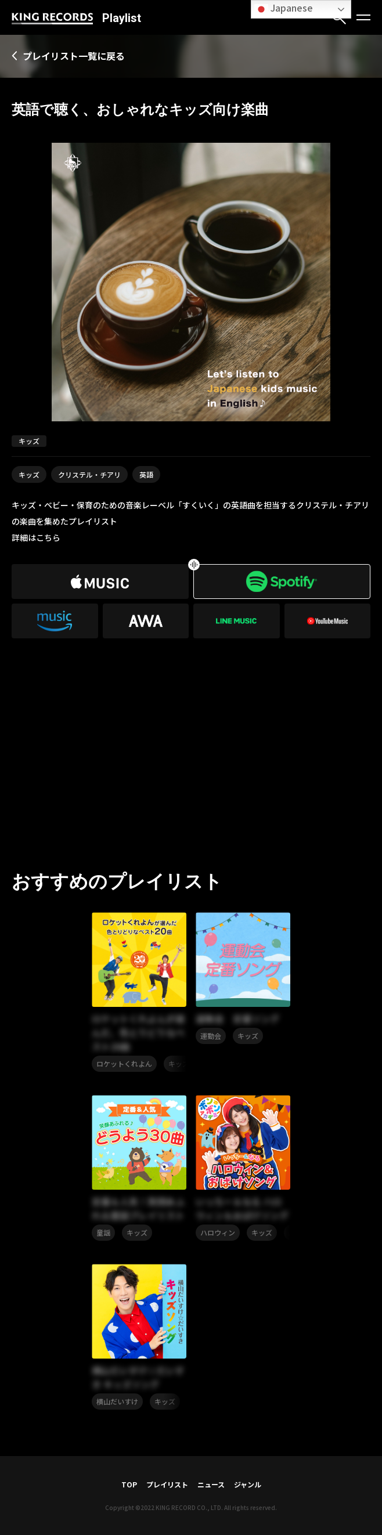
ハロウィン (217, 1232)
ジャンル (247, 1484)
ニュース (211, 1484)
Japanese (283, 8)
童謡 (103, 1232)
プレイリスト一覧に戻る (74, 56)
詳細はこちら (36, 537)
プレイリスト (167, 1484)
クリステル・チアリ (89, 474)
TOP (129, 1484)
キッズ (29, 474)
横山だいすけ (117, 1401)
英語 (146, 474)
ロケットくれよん (124, 1063)
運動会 (210, 1036)
